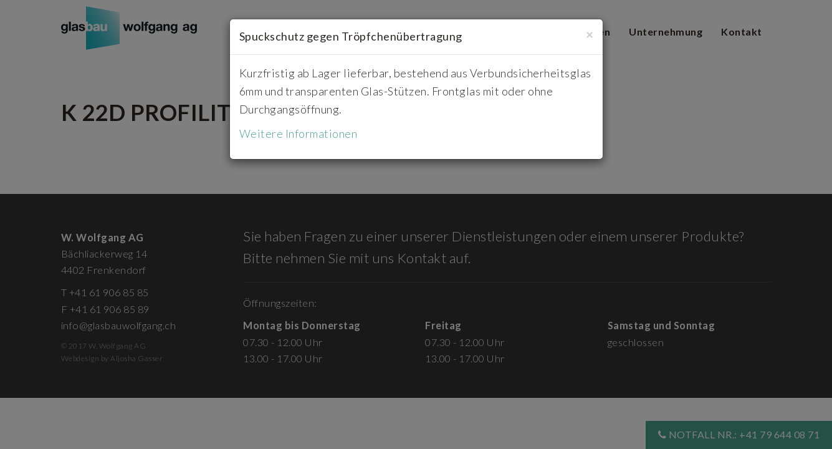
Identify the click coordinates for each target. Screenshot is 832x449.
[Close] (589, 34)
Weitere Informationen (298, 133)
